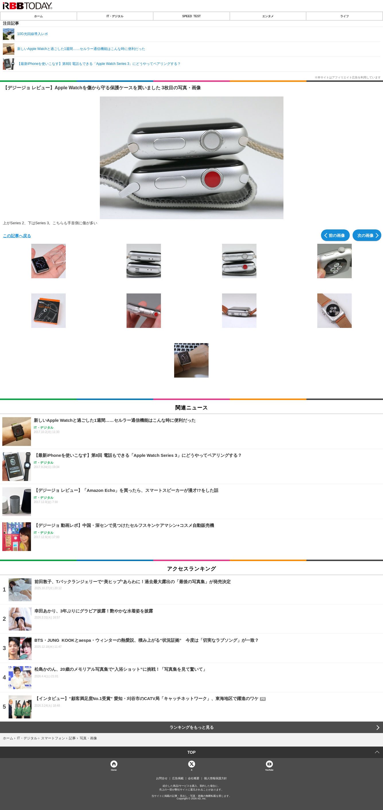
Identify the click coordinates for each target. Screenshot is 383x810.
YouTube (269, 769)
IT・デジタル (114, 16)
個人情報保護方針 (215, 778)
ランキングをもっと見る (192, 727)
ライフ (344, 16)
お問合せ (162, 778)
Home (114, 769)
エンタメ (268, 16)
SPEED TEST (191, 16)
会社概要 (193, 778)
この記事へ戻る (17, 235)
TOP (191, 752)
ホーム (38, 16)
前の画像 (337, 235)
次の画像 (365, 235)
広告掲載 (178, 778)
